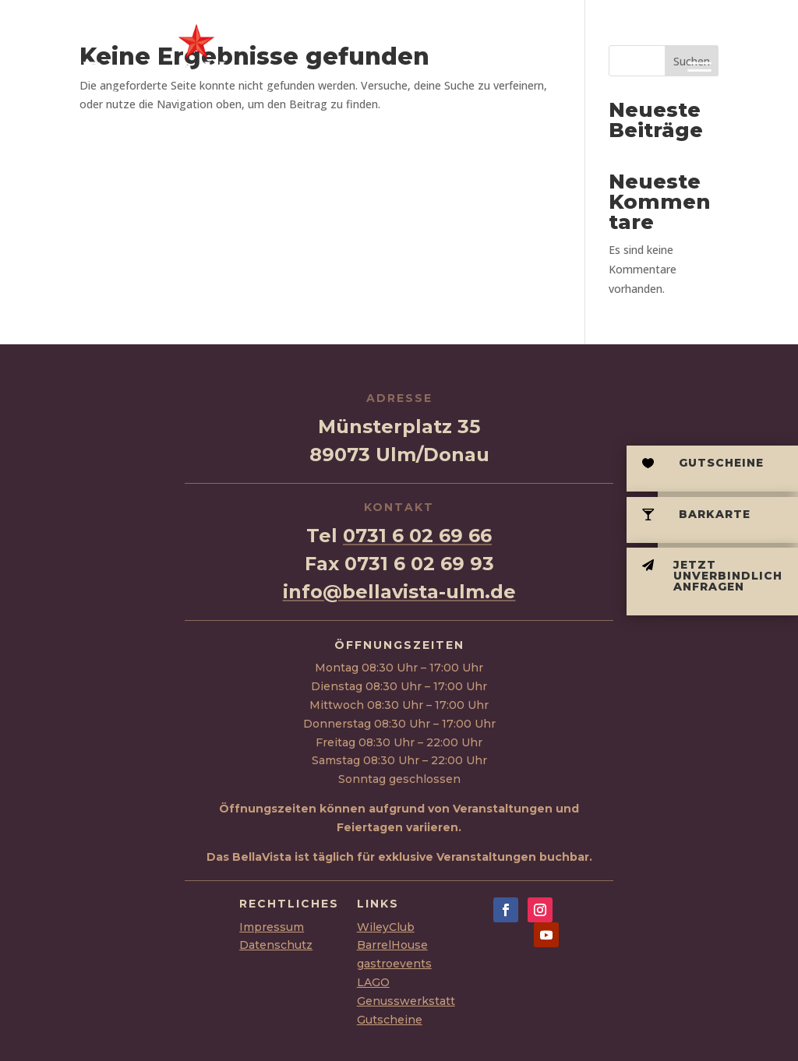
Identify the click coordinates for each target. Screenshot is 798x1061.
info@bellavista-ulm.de (399, 591)
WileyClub (386, 927)
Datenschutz (275, 945)
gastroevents (394, 964)
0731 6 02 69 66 (417, 535)
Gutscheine (389, 1020)
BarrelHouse (392, 945)
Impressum (271, 927)
